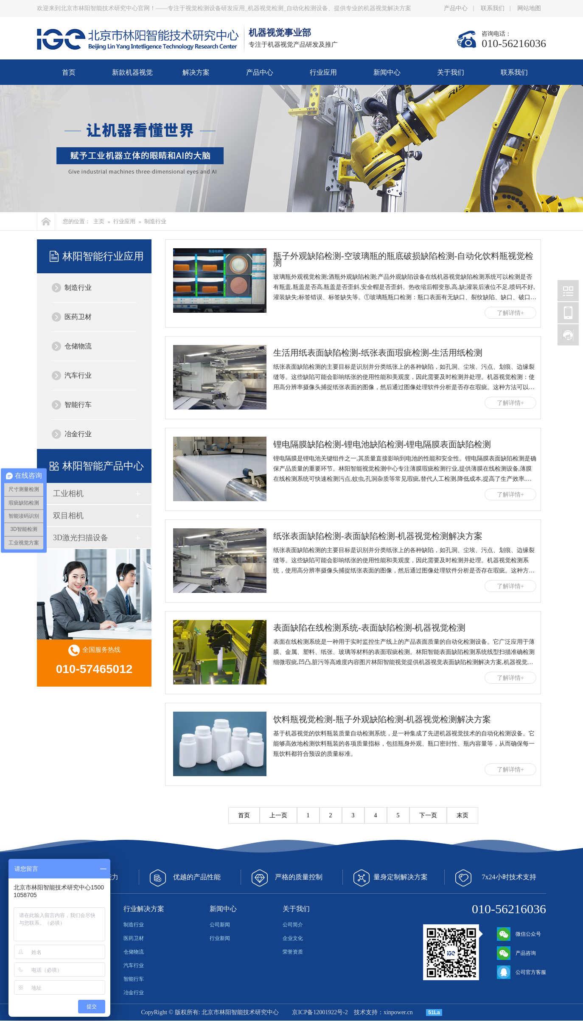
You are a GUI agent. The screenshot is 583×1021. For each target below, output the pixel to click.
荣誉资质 (293, 952)
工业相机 (68, 493)
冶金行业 (78, 434)
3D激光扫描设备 (80, 537)
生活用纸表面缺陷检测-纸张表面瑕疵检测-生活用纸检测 (377, 352)
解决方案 (196, 72)
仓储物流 (78, 346)
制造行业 (155, 221)
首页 (69, 72)
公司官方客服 (521, 972)
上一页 (278, 815)
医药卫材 (78, 316)
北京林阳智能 (568, 290)
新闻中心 (387, 72)
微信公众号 (519, 934)
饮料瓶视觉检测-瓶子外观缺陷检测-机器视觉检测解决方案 (382, 719)
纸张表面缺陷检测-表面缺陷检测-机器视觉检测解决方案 (377, 536)
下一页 (428, 815)
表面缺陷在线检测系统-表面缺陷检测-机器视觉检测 (369, 627)
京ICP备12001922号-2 (320, 1012)
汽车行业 (78, 375)
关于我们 (450, 72)
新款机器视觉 (132, 72)
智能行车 (78, 404)
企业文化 (293, 938)
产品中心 (456, 8)
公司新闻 (220, 925)
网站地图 (529, 8)
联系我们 (493, 8)
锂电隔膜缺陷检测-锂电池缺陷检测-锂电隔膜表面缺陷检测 (382, 444)
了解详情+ (510, 313)
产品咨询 (516, 953)
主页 (98, 221)
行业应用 (323, 72)
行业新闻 (220, 938)
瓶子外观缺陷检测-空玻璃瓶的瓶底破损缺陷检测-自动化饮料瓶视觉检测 (403, 259)
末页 (462, 815)
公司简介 (293, 925)
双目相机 (68, 515)
